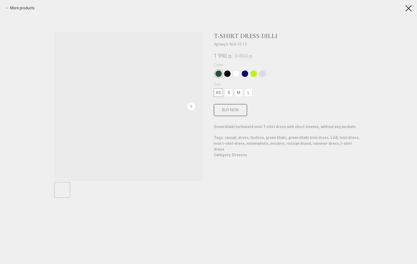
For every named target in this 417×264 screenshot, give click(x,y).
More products (22, 8)
